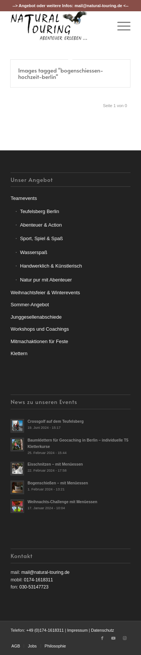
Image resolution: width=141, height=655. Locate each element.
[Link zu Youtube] (113, 638)
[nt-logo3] (58, 26)
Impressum (77, 630)
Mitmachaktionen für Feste (39, 341)
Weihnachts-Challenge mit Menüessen (62, 502)
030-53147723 (33, 587)
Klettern (19, 353)
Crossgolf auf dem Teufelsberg (55, 421)
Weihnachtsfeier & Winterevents (45, 292)
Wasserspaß (33, 252)
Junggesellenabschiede (36, 317)
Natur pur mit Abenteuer (46, 280)
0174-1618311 (38, 579)
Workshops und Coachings (40, 329)
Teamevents (24, 198)
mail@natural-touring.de (98, 5)
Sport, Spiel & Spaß (41, 238)
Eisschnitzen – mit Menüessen (55, 464)
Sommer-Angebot (30, 304)
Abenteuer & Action (41, 225)
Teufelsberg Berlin (39, 211)
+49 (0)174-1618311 (45, 630)
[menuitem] (120, 26)
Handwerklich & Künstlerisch (51, 266)
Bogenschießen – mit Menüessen (57, 483)
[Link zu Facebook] (102, 638)
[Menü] (120, 26)
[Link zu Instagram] (124, 638)
